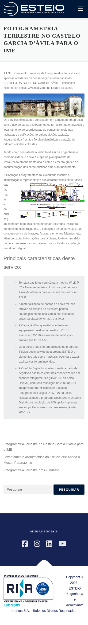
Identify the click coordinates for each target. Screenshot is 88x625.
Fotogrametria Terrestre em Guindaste (31, 470)
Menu (80, 8)
